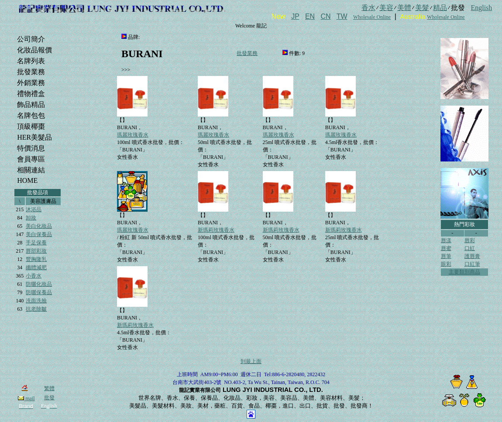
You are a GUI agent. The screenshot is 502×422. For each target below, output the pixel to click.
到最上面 (251, 361)
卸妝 (31, 218)
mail (26, 398)
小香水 (33, 276)
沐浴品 (33, 209)
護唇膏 (472, 256)
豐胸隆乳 (36, 259)
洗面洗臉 (36, 301)
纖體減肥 (36, 267)
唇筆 (446, 256)
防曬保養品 (39, 292)
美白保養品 (39, 234)
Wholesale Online (372, 17)
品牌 (133, 37)
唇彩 (469, 240)
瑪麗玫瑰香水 (132, 135)
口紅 (469, 248)
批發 (49, 398)
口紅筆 (472, 264)
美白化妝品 (39, 226)
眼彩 (446, 264)
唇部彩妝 (36, 251)
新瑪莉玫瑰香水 (216, 230)
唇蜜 (446, 248)
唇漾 (446, 240)
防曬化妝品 (39, 284)
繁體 (49, 388)
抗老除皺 (36, 309)
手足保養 (36, 243)
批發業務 (247, 53)
